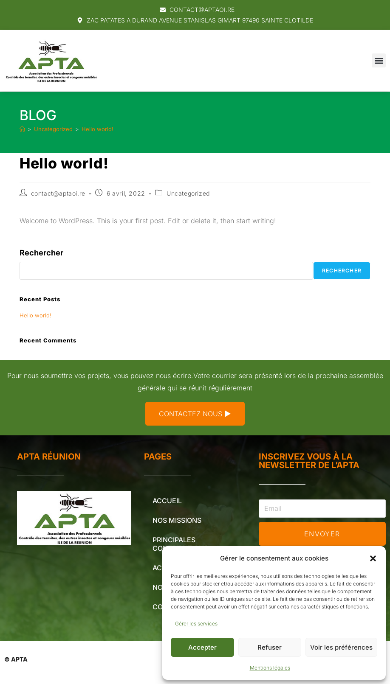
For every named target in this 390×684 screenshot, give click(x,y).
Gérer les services (196, 623)
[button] (373, 558)
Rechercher (41, 252)
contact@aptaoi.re (58, 193)
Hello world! (97, 129)
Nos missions (177, 520)
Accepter (202, 647)
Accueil (167, 500)
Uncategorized (188, 193)
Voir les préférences (341, 647)
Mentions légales (270, 667)
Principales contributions (180, 543)
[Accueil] (22, 129)
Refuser (269, 647)
